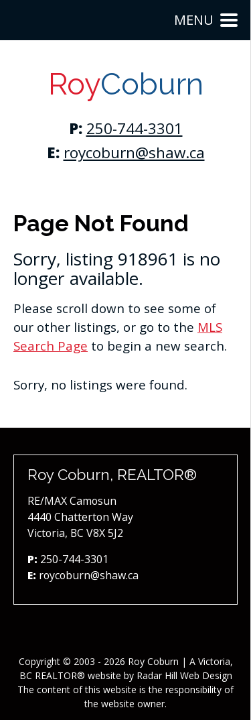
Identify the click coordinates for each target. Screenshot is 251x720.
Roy (125, 84)
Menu (206, 20)
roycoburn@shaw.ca (134, 152)
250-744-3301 (134, 128)
